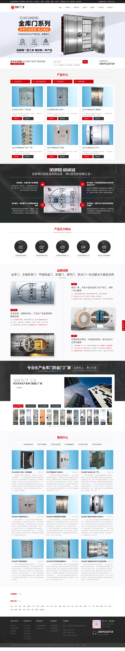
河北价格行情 (62, 65)
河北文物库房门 (14, 632)
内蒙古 (29, 610)
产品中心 (67, 7)
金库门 (85, 7)
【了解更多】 (19, 391)
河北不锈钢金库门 (18, 409)
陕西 (20, 613)
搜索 (85, 61)
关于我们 (101, 7)
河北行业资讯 (96, 448)
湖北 (81, 610)
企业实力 (110, 7)
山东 (72, 610)
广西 (93, 610)
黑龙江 (42, 610)
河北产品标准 (69, 65)
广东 (89, 610)
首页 (60, 7)
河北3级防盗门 (54, 629)
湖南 (85, 610)
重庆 (101, 610)
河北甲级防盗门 (54, 634)
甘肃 (24, 613)
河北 (20, 610)
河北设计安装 (83, 448)
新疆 (36, 613)
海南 (97, 610)
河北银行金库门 (30, 409)
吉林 (38, 610)
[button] (62, 55)
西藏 (16, 613)
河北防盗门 (13, 634)
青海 (28, 613)
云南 (11, 613)
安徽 (60, 610)
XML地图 (83, 649)
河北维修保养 (69, 448)
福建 (64, 610)
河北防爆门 (13, 637)
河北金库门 (13, 629)
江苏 (51, 610)
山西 (24, 610)
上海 (47, 610)
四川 (106, 610)
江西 (68, 610)
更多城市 (42, 613)
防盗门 (93, 7)
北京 (11, 610)
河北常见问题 (76, 65)
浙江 (56, 610)
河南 (76, 610)
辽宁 (33, 610)
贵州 (110, 610)
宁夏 (32, 613)
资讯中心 (77, 7)
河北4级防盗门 (54, 632)
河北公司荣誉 (55, 409)
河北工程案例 (43, 409)
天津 (16, 610)
